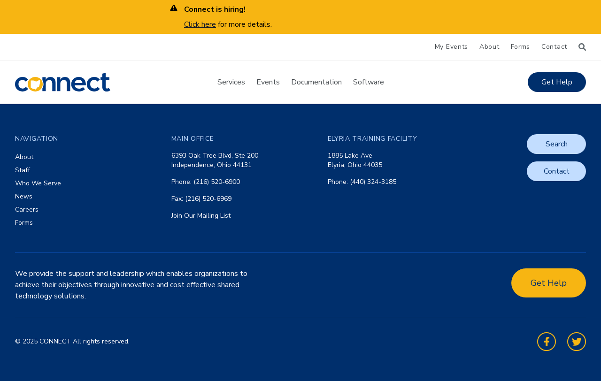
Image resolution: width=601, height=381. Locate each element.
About (489, 46)
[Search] (582, 47)
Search (557, 144)
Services (231, 82)
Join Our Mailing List (201, 215)
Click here (200, 24)
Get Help (556, 82)
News (23, 196)
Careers (27, 209)
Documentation (316, 82)
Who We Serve (38, 183)
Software (368, 82)
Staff (22, 170)
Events (268, 82)
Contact (554, 46)
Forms (521, 46)
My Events (451, 46)
